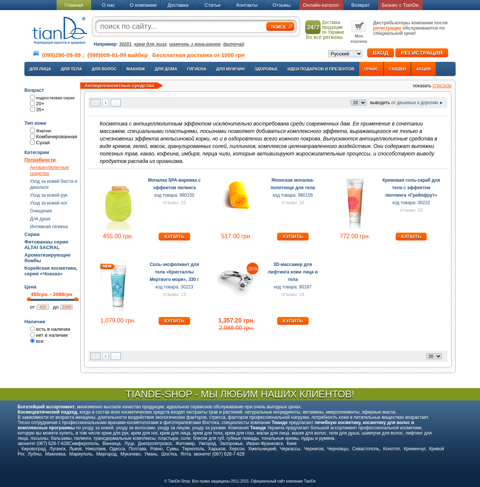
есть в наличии (53, 329)
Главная (73, 5)
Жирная (43, 130)
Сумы (172, 448)
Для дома (166, 69)
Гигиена (197, 69)
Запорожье (231, 443)
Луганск (58, 448)
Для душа (40, 218)
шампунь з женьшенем (194, 44)
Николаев (96, 448)
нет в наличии (52, 335)
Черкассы (290, 448)
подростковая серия (55, 98)
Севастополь (365, 448)
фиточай (233, 44)
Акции (423, 69)
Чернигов (314, 448)
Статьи (212, 5)
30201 (125, 44)
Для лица (40, 69)
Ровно (156, 448)
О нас (108, 5)
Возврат (360, 5)
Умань (151, 454)
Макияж (135, 69)
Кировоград (33, 448)
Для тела (71, 69)
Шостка (169, 454)
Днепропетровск (155, 443)
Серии (32, 234)
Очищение (41, 211)
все (40, 341)
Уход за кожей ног (49, 203)
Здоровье (266, 69)
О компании (143, 5)
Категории (36, 152)
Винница (111, 443)
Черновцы (338, 448)
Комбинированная (56, 136)
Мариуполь (81, 454)
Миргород (106, 454)
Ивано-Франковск (264, 443)
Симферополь (84, 443)
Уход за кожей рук (49, 195)
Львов (75, 448)
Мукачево (130, 454)
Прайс (371, 69)
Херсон (236, 448)
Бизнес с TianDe (400, 5)
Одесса (117, 448)
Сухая (43, 142)
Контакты (247, 5)
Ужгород (207, 443)
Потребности (40, 160)
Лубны (34, 454)
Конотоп (391, 448)
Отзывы (282, 5)
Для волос (104, 69)
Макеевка (55, 454)
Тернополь (193, 448)
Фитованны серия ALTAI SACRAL (46, 244)
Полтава (137, 448)
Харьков (216, 448)
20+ (40, 103)
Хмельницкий (262, 448)
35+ (40, 109)
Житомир (185, 443)
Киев (291, 443)
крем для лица (150, 44)
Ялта (185, 454)
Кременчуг (414, 448)
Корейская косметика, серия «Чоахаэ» (50, 270)
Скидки (397, 69)
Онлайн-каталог (321, 5)
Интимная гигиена (49, 226)
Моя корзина (359, 35)
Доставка (178, 5)
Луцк (129, 443)
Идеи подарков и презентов (321, 69)
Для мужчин (230, 69)
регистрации (387, 28)
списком (442, 86)
